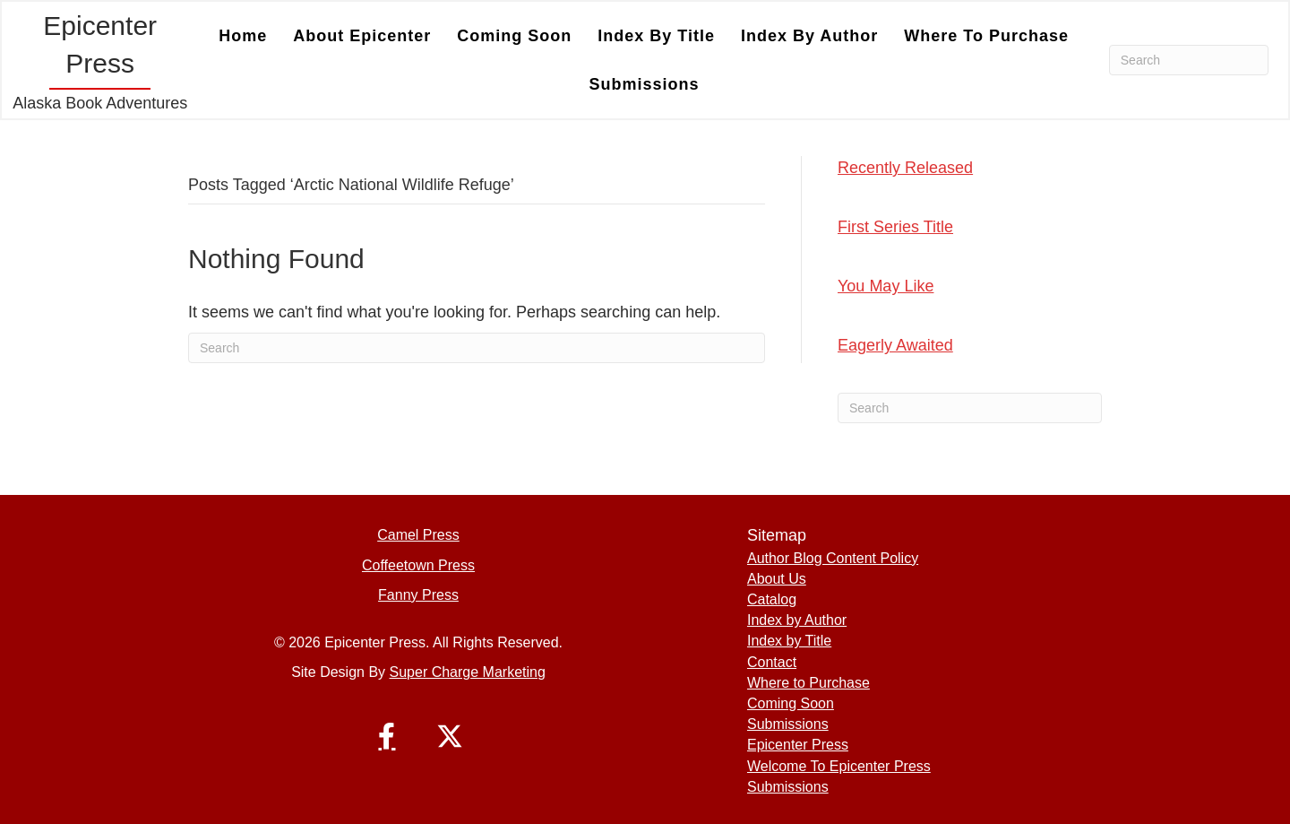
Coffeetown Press (418, 565)
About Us (776, 578)
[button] (387, 736)
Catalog (771, 599)
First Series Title (895, 227)
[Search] (1188, 60)
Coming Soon (514, 36)
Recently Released (905, 168)
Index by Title (656, 36)
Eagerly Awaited (895, 345)
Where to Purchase (986, 36)
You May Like (885, 286)
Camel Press (418, 534)
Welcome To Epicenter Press (839, 766)
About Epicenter (362, 36)
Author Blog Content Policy (832, 558)
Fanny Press (418, 595)
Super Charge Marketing (468, 672)
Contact (771, 662)
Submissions (644, 84)
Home (243, 36)
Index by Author (809, 36)
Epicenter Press (797, 744)
